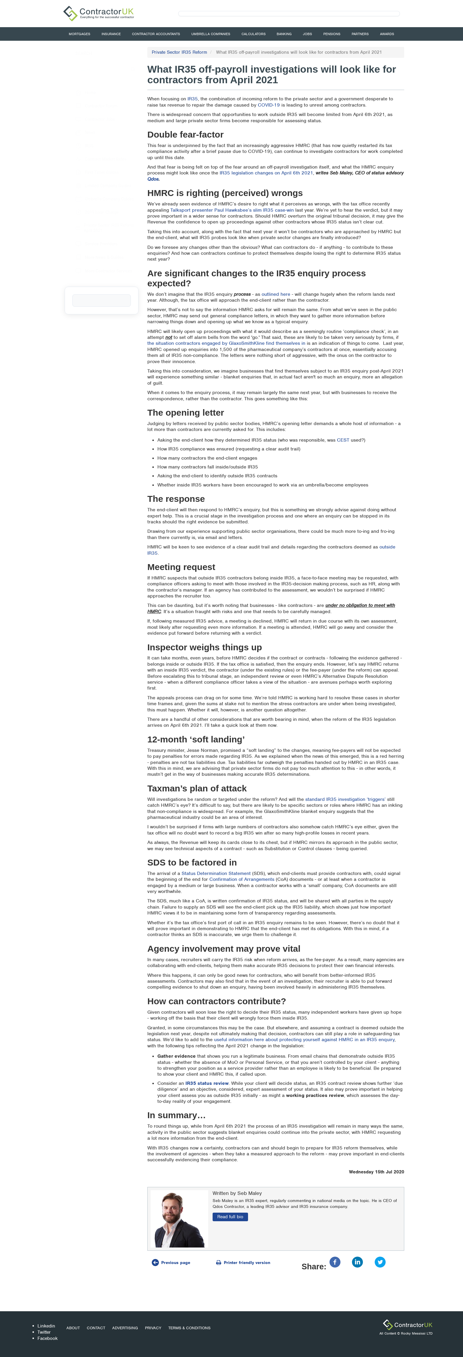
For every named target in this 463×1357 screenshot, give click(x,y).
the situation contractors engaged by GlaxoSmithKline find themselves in (226, 343)
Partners (360, 34)
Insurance (111, 34)
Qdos (153, 179)
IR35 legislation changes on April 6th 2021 (266, 173)
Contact (96, 1327)
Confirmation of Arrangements (241, 879)
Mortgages (79, 34)
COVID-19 (269, 105)
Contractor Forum (91, 106)
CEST (343, 440)
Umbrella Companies (210, 34)
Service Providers (91, 244)
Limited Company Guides (97, 186)
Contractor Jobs (89, 119)
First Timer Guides (91, 172)
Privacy (153, 1327)
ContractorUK (408, 1324)
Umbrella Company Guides (99, 199)
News (79, 132)
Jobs (307, 34)
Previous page (175, 1262)
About (73, 1327)
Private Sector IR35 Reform (179, 52)
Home (80, 93)
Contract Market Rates (95, 159)
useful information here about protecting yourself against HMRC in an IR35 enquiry (304, 1039)
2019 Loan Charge (91, 212)
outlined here (276, 294)
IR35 (193, 99)
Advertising (125, 1327)
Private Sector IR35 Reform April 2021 (99, 228)
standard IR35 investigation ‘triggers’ (345, 799)
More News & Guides (94, 257)
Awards (387, 34)
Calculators (254, 34)
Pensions (331, 34)
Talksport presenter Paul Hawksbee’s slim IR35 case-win (232, 210)
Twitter (44, 1332)
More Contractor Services (98, 271)
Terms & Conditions (189, 1327)
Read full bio (230, 1217)
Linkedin (46, 1326)
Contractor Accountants (156, 34)
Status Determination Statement (216, 873)
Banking (284, 34)
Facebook (48, 1338)
